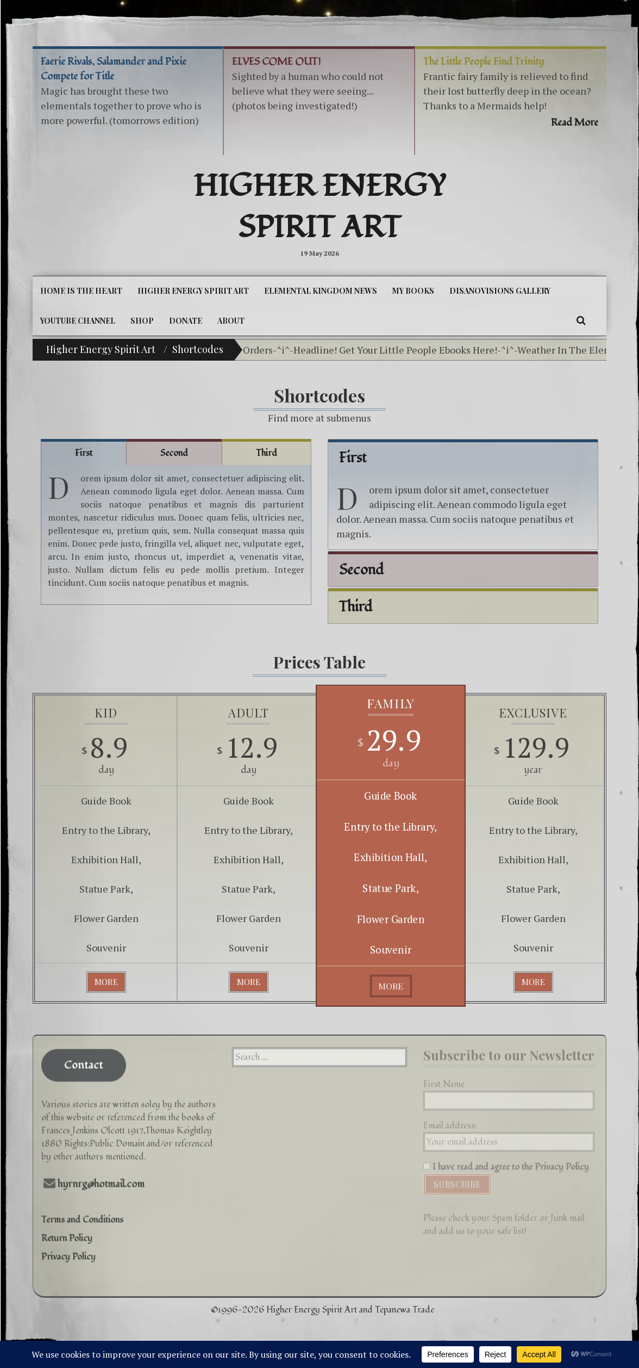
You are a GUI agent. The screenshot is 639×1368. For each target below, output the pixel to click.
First (83, 453)
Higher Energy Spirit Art (319, 207)
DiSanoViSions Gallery (499, 291)
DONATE (185, 320)
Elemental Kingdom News (320, 291)
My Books (413, 291)
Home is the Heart (81, 291)
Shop (142, 320)
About (231, 320)
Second (174, 453)
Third (266, 453)
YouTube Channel (77, 320)
